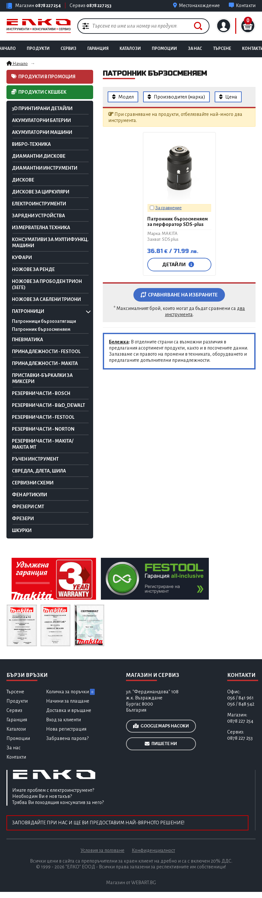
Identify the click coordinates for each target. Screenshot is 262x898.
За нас (13, 747)
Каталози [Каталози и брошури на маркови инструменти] (130, 48)
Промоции (164, 48)
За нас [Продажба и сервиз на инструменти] (195, 48)
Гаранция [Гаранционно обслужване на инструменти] (98, 48)
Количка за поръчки (70, 691)
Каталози (16, 729)
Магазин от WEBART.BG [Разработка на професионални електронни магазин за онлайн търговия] (131, 882)
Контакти (16, 757)
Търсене (222, 48)
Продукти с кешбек (38, 92)
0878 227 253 (99, 5)
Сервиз (68, 48)
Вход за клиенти (63, 719)
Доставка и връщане (68, 710)
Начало (17, 63)
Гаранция (16, 719)
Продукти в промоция (43, 76)
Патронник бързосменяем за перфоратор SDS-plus (177, 221)
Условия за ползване (102, 850)
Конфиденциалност (153, 850)
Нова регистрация (66, 729)
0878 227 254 (48, 5)
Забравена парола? (67, 738)
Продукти (38, 48)
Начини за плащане (67, 701)
